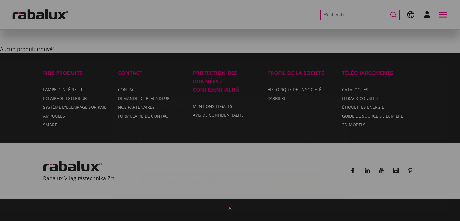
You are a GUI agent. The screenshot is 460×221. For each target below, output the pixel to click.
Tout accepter (294, 143)
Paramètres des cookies (178, 143)
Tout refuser (243, 143)
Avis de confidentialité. (264, 125)
